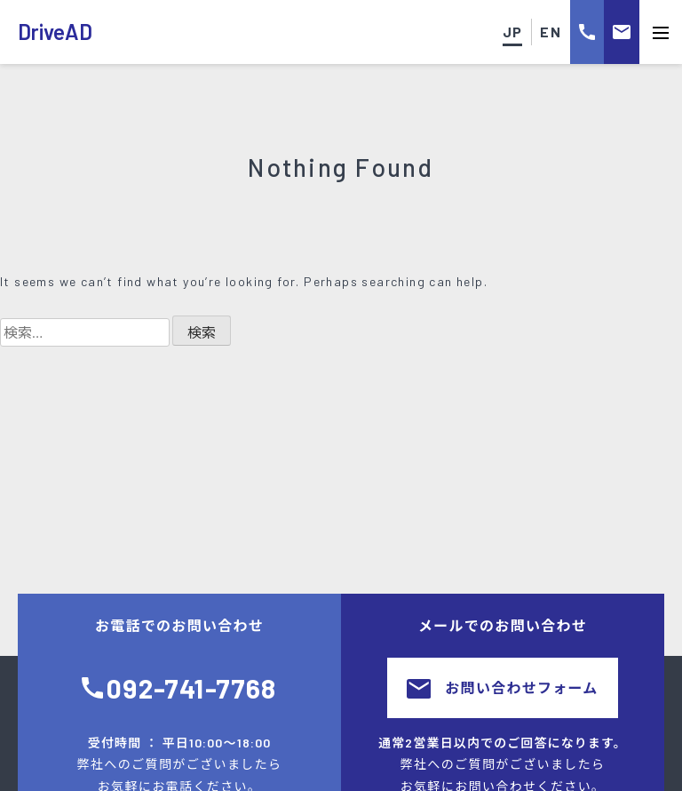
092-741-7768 (191, 688)
